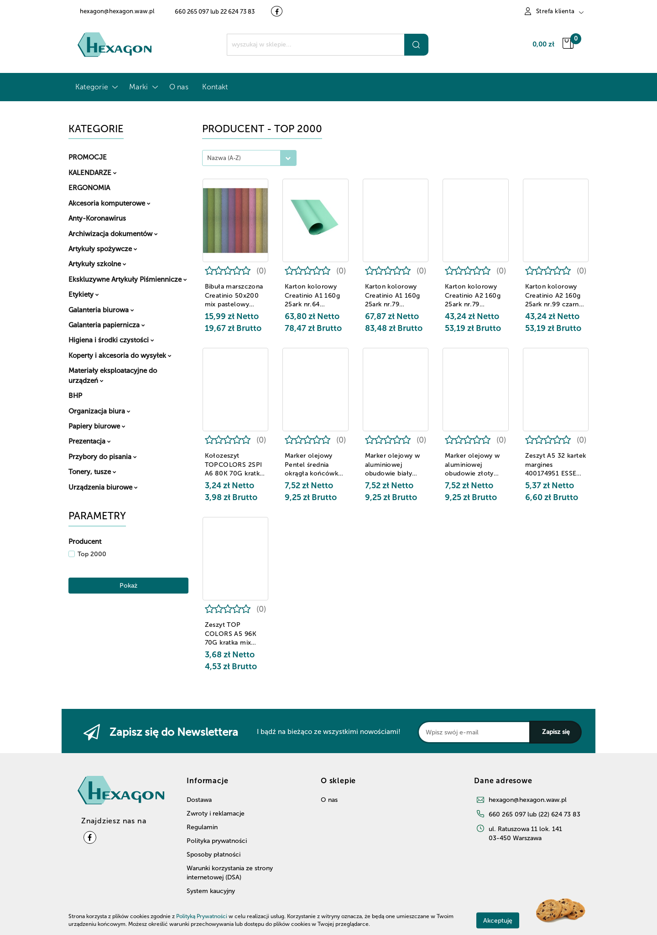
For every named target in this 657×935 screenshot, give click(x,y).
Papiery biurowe (96, 426)
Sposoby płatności (213, 854)
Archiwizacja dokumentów (113, 234)
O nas (178, 87)
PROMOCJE (87, 157)
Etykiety (83, 294)
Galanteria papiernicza (106, 325)
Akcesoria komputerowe (109, 203)
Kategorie (95, 87)
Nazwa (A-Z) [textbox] (224, 158)
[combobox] (249, 158)
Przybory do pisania (102, 457)
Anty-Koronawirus (97, 218)
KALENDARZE (92, 173)
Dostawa (199, 800)
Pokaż (128, 585)
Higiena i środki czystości (111, 340)
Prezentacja (89, 441)
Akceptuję (497, 920)
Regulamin (202, 827)
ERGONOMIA (89, 188)
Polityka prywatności (217, 841)
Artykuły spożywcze (102, 249)
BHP (75, 396)
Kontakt (215, 87)
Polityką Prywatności (201, 916)
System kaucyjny (211, 891)
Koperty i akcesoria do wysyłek (120, 355)
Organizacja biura (99, 411)
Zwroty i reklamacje (216, 813)
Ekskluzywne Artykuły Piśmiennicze (127, 279)
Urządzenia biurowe (103, 487)
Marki (142, 87)
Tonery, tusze (92, 472)
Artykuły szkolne (97, 264)
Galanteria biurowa (101, 310)
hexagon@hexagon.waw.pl (528, 800)
